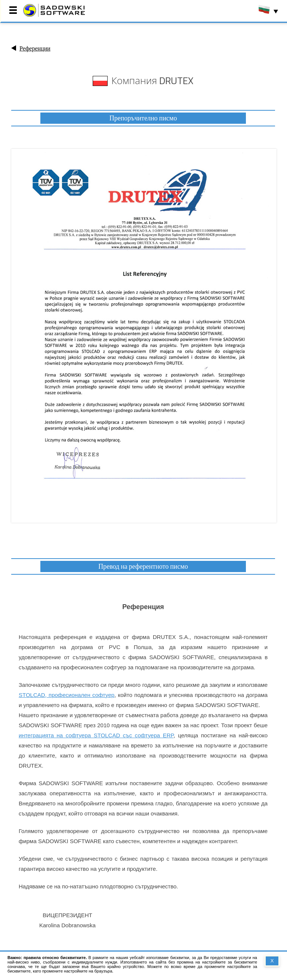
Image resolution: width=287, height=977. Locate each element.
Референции (34, 48)
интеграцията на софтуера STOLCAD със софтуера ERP (96, 735)
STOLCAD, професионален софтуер (66, 695)
